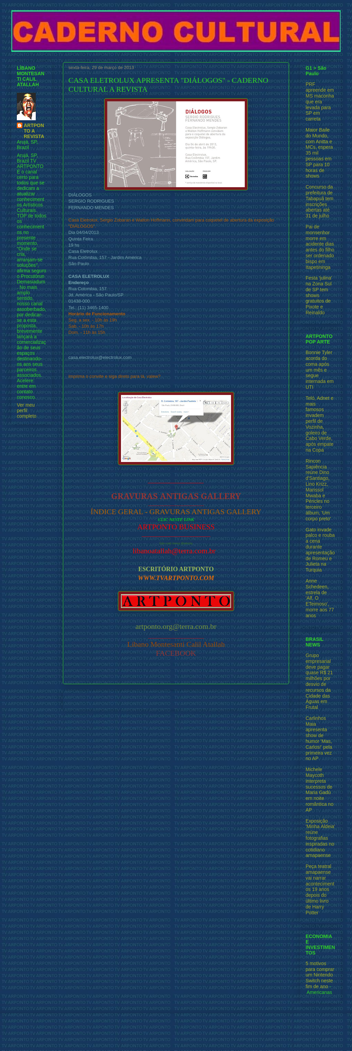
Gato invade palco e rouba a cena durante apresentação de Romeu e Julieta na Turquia (320, 550)
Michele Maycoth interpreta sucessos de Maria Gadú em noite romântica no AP (319, 790)
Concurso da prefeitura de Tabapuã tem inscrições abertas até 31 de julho (319, 201)
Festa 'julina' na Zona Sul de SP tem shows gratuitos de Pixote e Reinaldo (319, 295)
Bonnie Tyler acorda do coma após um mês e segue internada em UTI (320, 370)
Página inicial (178, 700)
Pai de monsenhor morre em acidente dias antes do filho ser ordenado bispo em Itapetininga (320, 247)
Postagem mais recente (96, 700)
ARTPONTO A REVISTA (34, 131)
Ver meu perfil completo (26, 410)
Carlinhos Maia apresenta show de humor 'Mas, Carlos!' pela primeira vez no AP (319, 738)
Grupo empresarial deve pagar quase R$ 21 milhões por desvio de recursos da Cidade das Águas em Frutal (319, 681)
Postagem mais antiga (257, 700)
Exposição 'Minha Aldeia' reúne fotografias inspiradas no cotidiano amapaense (320, 838)
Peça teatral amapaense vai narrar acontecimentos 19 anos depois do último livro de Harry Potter (320, 889)
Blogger (214, 1037)
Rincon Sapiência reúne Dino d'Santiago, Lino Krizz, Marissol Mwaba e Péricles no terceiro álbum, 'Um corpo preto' (318, 489)
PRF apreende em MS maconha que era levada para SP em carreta (320, 101)
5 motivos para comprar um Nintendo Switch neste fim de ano (320, 975)
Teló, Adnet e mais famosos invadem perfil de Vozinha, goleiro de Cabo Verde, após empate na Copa (319, 424)
